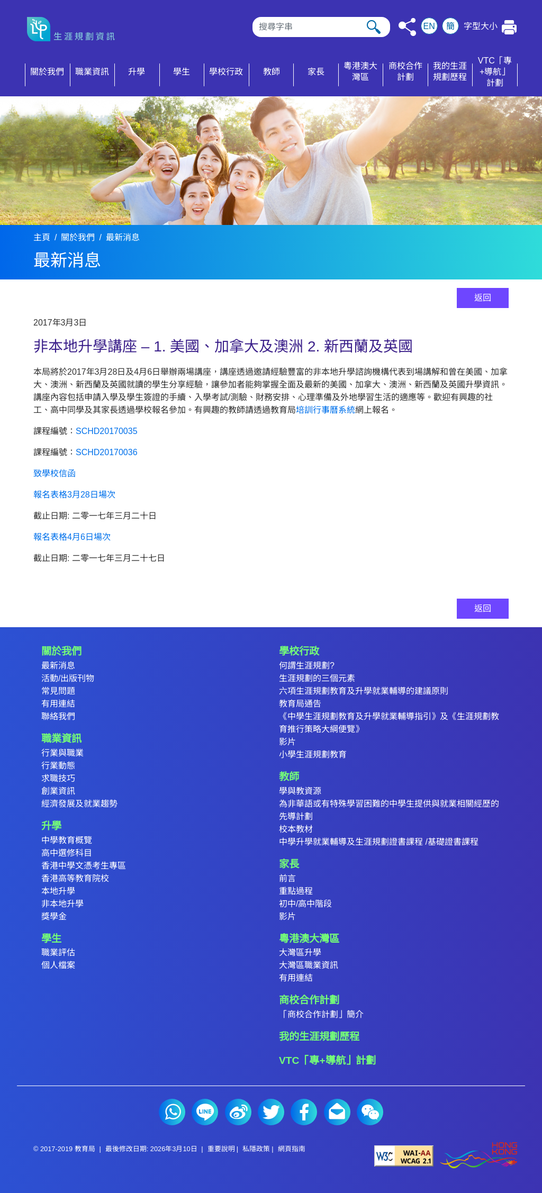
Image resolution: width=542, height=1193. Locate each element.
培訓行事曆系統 (325, 409)
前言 (287, 878)
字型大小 (481, 26)
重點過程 (296, 891)
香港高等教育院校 (75, 878)
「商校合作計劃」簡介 (321, 1014)
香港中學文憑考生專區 (83, 865)
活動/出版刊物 (67, 678)
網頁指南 (291, 1149)
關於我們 (78, 237)
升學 (51, 826)
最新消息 (123, 237)
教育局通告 (300, 703)
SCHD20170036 (107, 452)
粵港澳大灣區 (309, 938)
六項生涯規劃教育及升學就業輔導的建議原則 (363, 690)
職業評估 (58, 952)
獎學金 (54, 916)
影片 (287, 741)
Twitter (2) (271, 1112)
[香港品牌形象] (478, 1156)
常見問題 (58, 690)
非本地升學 (62, 903)
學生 (51, 938)
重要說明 (221, 1149)
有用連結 (58, 703)
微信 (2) (370, 1112)
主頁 (41, 237)
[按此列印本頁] (509, 27)
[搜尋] (321, 27)
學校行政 (299, 651)
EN (429, 26)
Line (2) (205, 1112)
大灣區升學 (300, 952)
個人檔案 (58, 965)
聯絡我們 (58, 716)
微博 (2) (238, 1112)
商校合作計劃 (309, 1000)
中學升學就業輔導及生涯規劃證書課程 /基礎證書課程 (378, 841)
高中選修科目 (66, 852)
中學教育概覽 (66, 840)
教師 (289, 776)
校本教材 (296, 829)
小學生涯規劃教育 (313, 754)
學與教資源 (300, 791)
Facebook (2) (304, 1112)
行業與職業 (62, 752)
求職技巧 (58, 778)
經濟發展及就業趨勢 (79, 803)
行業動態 (58, 765)
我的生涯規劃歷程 (319, 1036)
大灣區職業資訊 (308, 965)
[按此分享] (407, 27)
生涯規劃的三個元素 (317, 678)
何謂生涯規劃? (307, 665)
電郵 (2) (337, 1112)
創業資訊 (58, 791)
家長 (289, 864)
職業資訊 (61, 738)
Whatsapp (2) (172, 1112)
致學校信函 (54, 473)
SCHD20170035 (107, 431)
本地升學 (58, 891)
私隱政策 (256, 1149)
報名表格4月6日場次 (72, 536)
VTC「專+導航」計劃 (327, 1060)
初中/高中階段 (305, 903)
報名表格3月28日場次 (74, 494)
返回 (482, 297)
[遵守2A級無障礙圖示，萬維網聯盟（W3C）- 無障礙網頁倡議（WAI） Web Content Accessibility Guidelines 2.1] (403, 1156)
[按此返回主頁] (75, 29)
